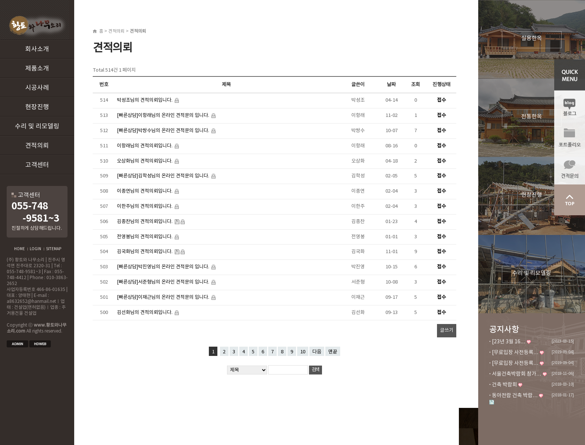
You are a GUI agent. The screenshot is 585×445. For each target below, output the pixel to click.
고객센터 (37, 165)
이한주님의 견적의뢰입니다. (145, 206)
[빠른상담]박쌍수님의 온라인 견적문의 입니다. (163, 131)
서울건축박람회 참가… (517, 374)
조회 (415, 85)
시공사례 (37, 88)
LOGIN (35, 249)
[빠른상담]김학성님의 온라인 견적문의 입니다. (163, 176)
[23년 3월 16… (509, 342)
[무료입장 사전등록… (515, 353)
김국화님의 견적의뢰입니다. (145, 252)
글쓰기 (446, 330)
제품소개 (37, 68)
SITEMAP (53, 249)
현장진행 (37, 107)
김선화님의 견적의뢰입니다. (145, 312)
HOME (19, 249)
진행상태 (441, 85)
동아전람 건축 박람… (515, 396)
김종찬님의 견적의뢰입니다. (145, 222)
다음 (316, 352)
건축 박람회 (504, 385)
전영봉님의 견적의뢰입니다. (145, 237)
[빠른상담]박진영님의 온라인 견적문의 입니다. (163, 267)
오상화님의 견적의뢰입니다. (145, 161)
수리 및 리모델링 (37, 126)
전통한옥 (531, 117)
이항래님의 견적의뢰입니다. (145, 146)
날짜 (391, 85)
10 (302, 352)
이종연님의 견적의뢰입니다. (145, 191)
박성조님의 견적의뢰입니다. (145, 100)
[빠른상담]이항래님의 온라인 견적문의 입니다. (163, 115)
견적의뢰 (37, 146)
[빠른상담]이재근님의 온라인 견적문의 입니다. (163, 297)
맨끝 (332, 352)
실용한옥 (531, 38)
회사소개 (37, 49)
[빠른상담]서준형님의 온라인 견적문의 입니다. (163, 282)
